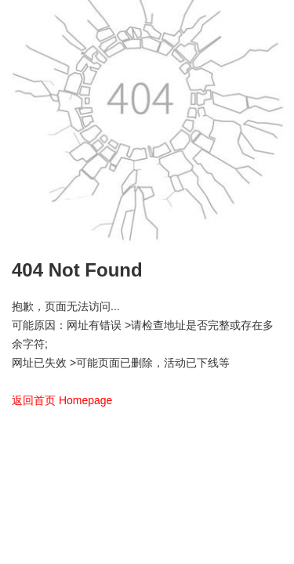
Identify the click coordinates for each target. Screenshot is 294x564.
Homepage (86, 400)
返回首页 (34, 400)
